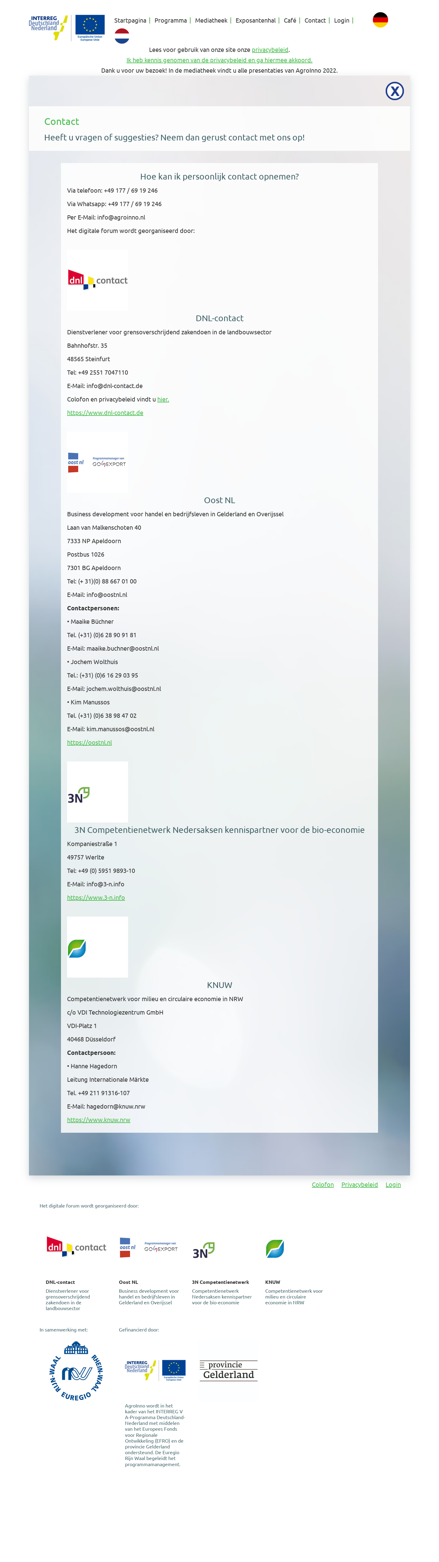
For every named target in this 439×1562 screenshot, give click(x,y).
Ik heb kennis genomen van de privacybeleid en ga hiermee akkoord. (219, 60)
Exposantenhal (256, 20)
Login (341, 20)
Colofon (323, 1184)
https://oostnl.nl (89, 742)
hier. (163, 399)
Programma (171, 20)
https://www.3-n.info (96, 897)
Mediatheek (211, 20)
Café (290, 20)
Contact (315, 20)
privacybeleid (270, 49)
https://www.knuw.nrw (98, 1119)
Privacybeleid (359, 1184)
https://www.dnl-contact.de (105, 412)
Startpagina (130, 20)
